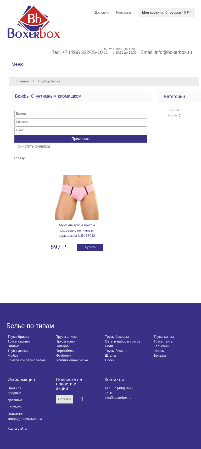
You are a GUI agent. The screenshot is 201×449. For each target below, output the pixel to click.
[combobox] (80, 114)
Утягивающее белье (72, 360)
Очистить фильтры (34, 146)
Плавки (13, 346)
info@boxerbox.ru (173, 52)
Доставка (15, 400)
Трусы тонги (65, 341)
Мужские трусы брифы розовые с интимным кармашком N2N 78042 (77, 230)
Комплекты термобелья (26, 360)
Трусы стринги (19, 341)
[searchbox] (81, 113)
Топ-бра (62, 346)
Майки (13, 355)
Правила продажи (14, 390)
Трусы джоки (18, 351)
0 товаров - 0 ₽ (165, 12)
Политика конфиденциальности (25, 416)
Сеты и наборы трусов (122, 341)
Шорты (159, 351)
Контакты (15, 407)
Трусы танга (163, 341)
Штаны (110, 355)
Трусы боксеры (117, 337)
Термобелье (66, 351)
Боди (109, 346)
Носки (109, 360)
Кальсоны (161, 346)
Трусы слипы (66, 337)
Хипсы (173, 115)
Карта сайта (17, 428)
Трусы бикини (115, 351)
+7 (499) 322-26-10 (82, 52)
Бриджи (160, 355)
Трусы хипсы (164, 337)
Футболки (63, 355)
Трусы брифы (18, 337)
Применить (80, 139)
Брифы (173, 110)
